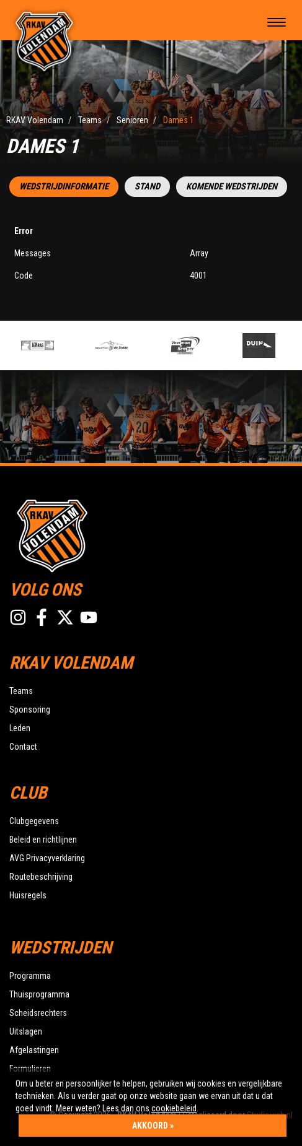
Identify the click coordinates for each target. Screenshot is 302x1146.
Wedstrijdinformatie (64, 186)
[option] (55, 345)
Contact (23, 747)
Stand (147, 186)
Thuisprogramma (39, 994)
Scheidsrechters (38, 1013)
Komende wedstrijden (231, 186)
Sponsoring (29, 709)
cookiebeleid (174, 1108)
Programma (30, 976)
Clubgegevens (34, 821)
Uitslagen (25, 1031)
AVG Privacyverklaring (47, 858)
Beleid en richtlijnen (43, 839)
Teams (21, 691)
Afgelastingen (34, 1050)
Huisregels (28, 895)
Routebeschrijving (41, 877)
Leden (19, 728)
